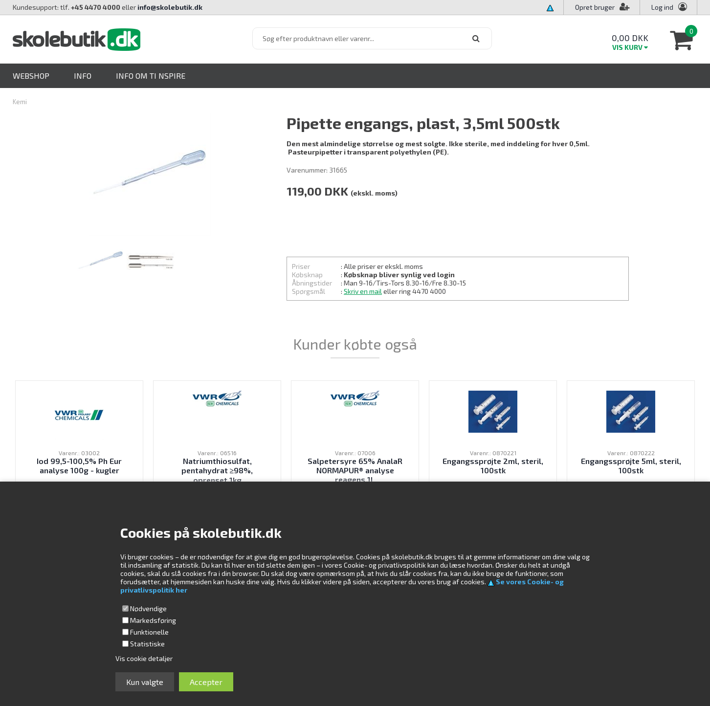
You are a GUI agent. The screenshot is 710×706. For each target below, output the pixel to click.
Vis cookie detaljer (144, 658)
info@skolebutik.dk (169, 7)
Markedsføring (153, 620)
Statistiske (147, 644)
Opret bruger (602, 7)
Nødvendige (148, 608)
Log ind (662, 7)
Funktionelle (149, 632)
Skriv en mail (363, 291)
